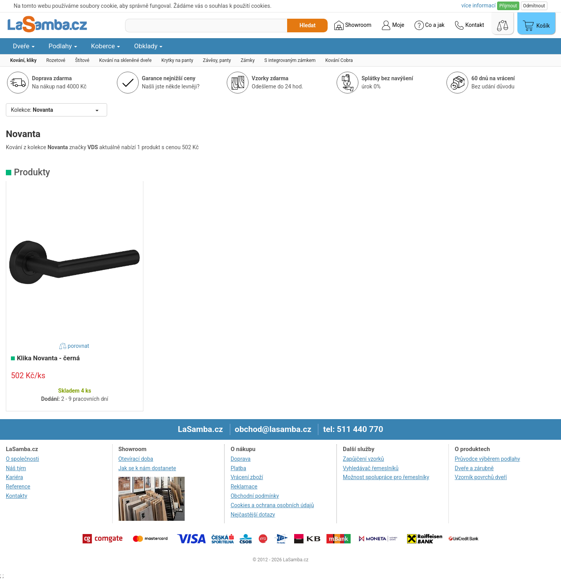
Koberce (105, 46)
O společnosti (22, 459)
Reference (18, 486)
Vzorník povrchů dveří (481, 477)
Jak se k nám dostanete (147, 468)
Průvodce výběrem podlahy (487, 459)
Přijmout (508, 6)
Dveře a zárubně (474, 468)
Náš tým (16, 468)
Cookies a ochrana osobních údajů (272, 505)
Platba (238, 468)
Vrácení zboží (247, 477)
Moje (392, 25)
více (478, 5)
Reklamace (244, 486)
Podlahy (63, 46)
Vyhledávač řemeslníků (371, 468)
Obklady (148, 46)
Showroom (352, 25)
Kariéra (14, 477)
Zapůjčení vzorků (363, 459)
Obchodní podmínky (255, 496)
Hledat (308, 25)
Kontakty (16, 496)
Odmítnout (534, 6)
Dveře (24, 46)
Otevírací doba (135, 459)
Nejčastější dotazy (253, 514)
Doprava (241, 459)
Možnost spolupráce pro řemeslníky (386, 477)
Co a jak (430, 25)
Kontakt (469, 25)
